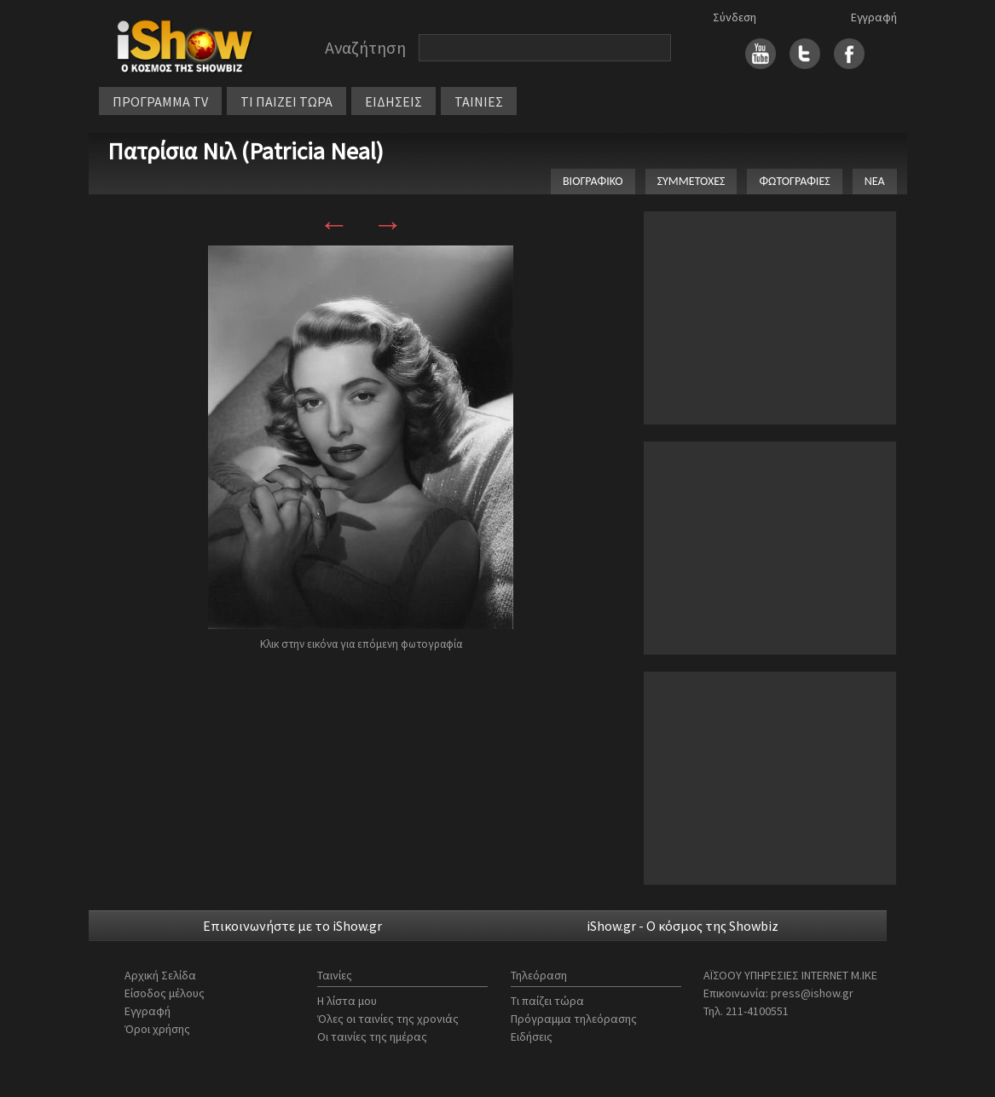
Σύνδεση (734, 17)
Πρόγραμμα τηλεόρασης (574, 1018)
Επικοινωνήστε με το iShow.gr (292, 925)
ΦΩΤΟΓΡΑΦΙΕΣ (794, 181)
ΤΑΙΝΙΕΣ (478, 101)
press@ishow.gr (812, 993)
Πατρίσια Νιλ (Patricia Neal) (245, 151)
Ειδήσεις (531, 1036)
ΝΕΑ (875, 181)
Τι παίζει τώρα (547, 1000)
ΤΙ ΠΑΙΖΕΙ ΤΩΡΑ (286, 101)
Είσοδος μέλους (164, 993)
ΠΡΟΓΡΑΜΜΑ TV (160, 101)
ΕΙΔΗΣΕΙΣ (393, 101)
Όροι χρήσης (157, 1028)
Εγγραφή (874, 17)
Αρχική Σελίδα (160, 975)
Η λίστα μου (347, 1000)
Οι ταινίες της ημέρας (372, 1036)
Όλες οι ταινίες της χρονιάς (388, 1018)
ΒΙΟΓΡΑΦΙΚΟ (593, 181)
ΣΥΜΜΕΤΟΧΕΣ (691, 181)
